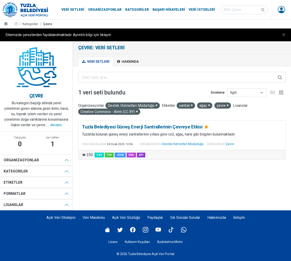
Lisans (113, 242)
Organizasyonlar (105, 10)
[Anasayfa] (16, 24)
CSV (99, 155)
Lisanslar (13, 205)
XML (131, 155)
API (141, 155)
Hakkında (128, 62)
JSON (120, 155)
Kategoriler (137, 10)
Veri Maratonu (94, 217)
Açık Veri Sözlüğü (126, 217)
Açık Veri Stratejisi (60, 217)
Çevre (47, 24)
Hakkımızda (216, 217)
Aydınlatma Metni (170, 242)
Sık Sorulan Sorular (185, 217)
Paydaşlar (155, 217)
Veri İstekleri (202, 10)
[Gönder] (263, 9)
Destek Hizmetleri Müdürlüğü (183, 144)
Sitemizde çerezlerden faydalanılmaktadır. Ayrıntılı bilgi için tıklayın (58, 35)
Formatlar (14, 193)
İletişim (239, 217)
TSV (109, 155)
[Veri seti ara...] (182, 77)
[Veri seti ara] (244, 9)
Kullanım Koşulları (137, 242)
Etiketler (13, 182)
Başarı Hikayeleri (169, 10)
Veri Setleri (72, 10)
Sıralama (217, 92)
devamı (56, 125)
